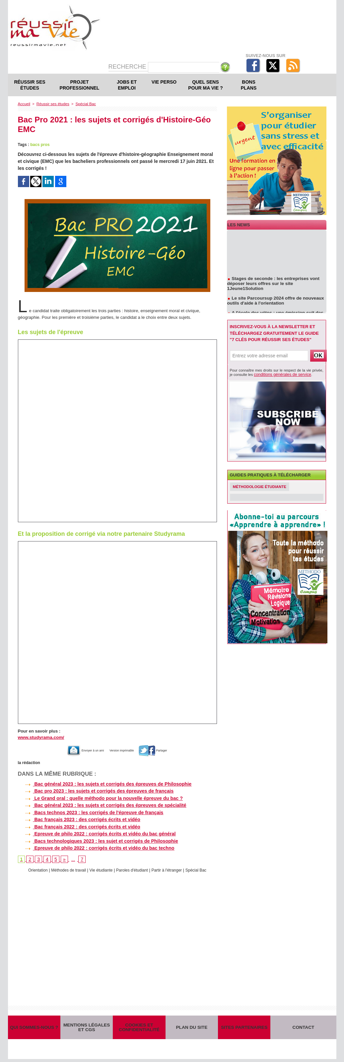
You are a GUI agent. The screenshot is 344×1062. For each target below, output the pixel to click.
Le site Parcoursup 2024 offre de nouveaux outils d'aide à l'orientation (273, 297)
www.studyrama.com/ (40, 737)
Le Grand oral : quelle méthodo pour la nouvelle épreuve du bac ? (98, 797)
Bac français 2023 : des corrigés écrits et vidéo (78, 818)
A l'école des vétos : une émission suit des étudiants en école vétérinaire (273, 312)
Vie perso (164, 82)
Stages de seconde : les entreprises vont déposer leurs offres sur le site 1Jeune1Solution (276, 282)
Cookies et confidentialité (139, 1027)
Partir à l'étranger (170, 868)
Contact (303, 1027)
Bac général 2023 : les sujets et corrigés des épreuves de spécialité (100, 804)
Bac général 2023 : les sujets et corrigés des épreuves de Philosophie (103, 783)
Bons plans (248, 85)
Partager (165, 749)
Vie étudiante (99, 868)
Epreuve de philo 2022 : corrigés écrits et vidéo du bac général (95, 832)
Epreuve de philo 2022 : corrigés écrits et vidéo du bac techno (94, 846)
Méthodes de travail (65, 868)
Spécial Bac (82, 104)
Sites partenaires (244, 1027)
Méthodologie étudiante (261, 486)
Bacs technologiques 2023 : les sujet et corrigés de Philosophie (96, 839)
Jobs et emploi (127, 85)
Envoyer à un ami (76, 749)
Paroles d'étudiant (133, 868)
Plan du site (192, 1027)
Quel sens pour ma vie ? (205, 85)
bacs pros (39, 144)
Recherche (128, 66)
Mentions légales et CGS (86, 1027)
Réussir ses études (29, 85)
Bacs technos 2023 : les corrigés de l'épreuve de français (89, 811)
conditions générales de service (279, 374)
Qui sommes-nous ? (34, 1027)
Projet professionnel (80, 85)
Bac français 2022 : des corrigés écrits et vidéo (78, 825)
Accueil (24, 104)
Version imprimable (124, 749)
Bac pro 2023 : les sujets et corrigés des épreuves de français (94, 790)
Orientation (32, 868)
